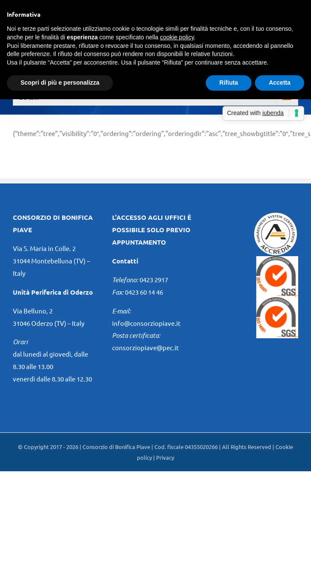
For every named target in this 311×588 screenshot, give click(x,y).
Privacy (165, 457)
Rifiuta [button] (228, 82)
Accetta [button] (279, 82)
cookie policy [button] (177, 37)
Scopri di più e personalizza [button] (60, 82)
